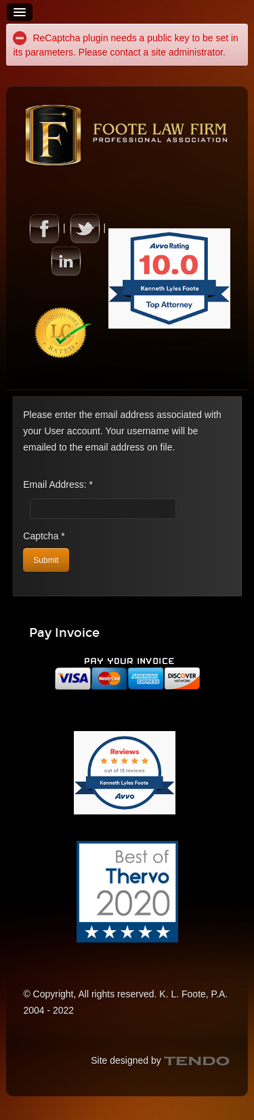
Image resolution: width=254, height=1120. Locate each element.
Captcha (44, 536)
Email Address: (58, 484)
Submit (45, 560)
